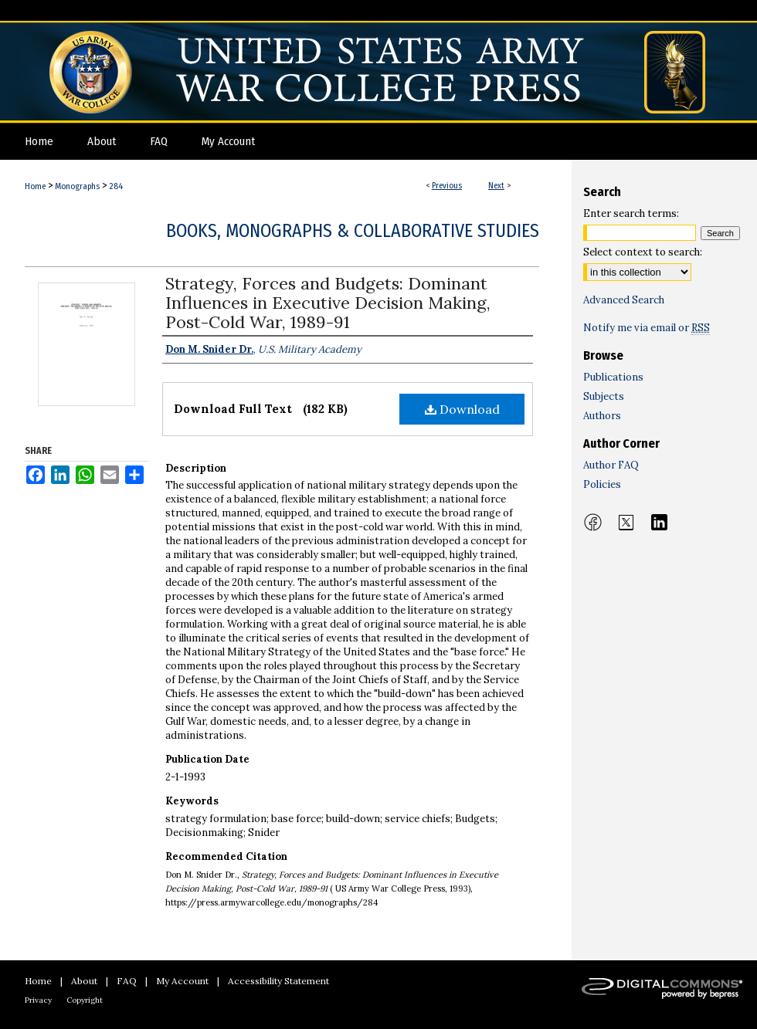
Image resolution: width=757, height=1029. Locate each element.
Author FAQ (611, 465)
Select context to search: (642, 252)
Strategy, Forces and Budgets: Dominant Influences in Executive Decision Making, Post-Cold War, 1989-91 (328, 302)
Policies (602, 484)
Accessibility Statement (278, 981)
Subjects (603, 396)
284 (116, 186)
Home (35, 186)
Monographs (77, 186)
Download (462, 409)
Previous (447, 186)
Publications (613, 377)
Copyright (84, 1000)
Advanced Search (623, 299)
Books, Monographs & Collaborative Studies (352, 231)
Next (496, 186)
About (84, 981)
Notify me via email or (646, 327)
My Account (182, 981)
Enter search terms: (631, 213)
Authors (602, 415)
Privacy (38, 1000)
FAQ (127, 981)
